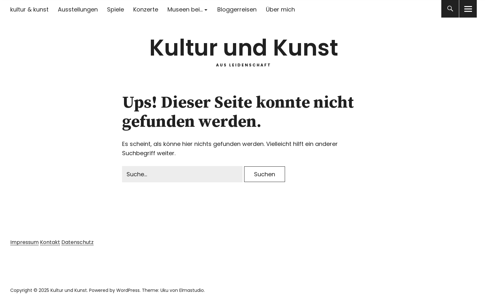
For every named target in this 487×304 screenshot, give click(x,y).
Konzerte (145, 9)
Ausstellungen (78, 9)
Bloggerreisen (237, 9)
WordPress (128, 290)
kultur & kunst (29, 9)
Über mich (280, 9)
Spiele (115, 9)
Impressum (24, 242)
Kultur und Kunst (243, 48)
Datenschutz (77, 242)
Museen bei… (185, 9)
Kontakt (50, 242)
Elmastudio (191, 290)
